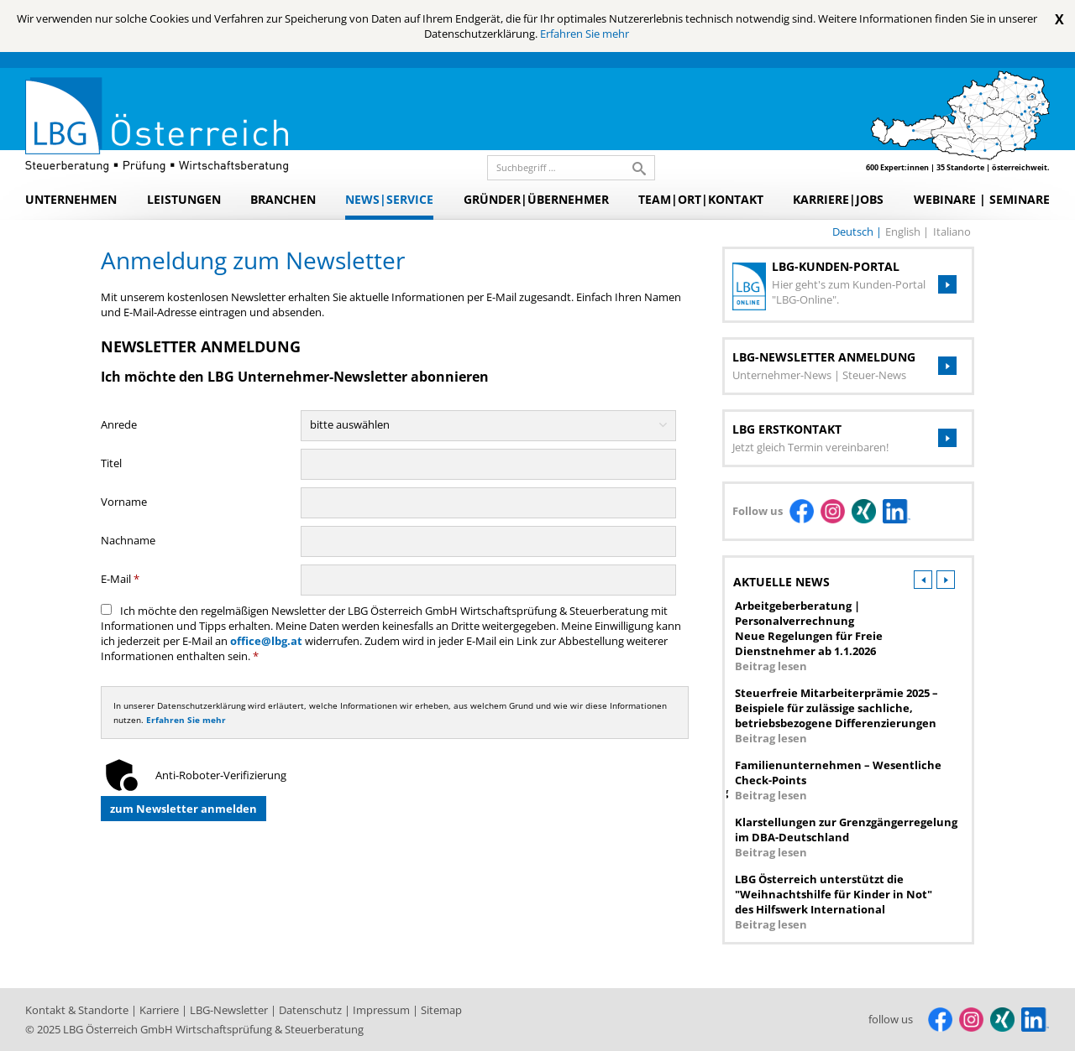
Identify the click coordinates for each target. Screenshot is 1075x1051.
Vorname (124, 501)
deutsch (854, 231)
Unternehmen (71, 199)
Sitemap (441, 1009)
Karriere (160, 1009)
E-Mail (120, 578)
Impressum (382, 1009)
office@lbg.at (266, 640)
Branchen (283, 199)
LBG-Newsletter (230, 1009)
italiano (952, 231)
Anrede (119, 424)
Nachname (128, 540)
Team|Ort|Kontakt (700, 199)
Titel (111, 463)
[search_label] (564, 167)
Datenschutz (311, 1009)
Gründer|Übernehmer (536, 199)
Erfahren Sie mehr (584, 33)
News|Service (389, 199)
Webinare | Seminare (982, 199)
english (904, 231)
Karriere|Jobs (838, 199)
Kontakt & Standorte (78, 1009)
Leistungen (184, 199)
